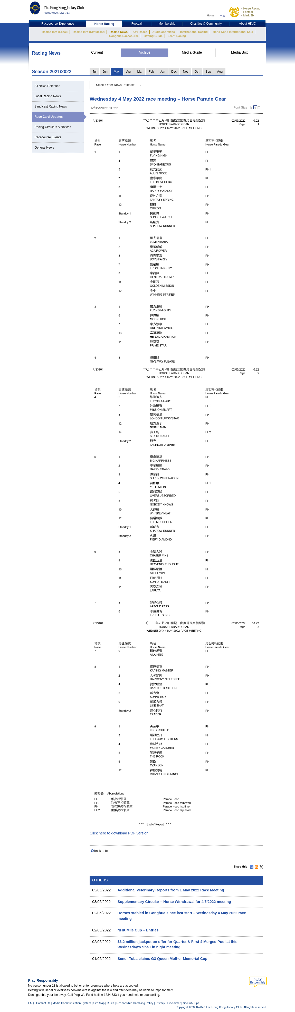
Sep (208, 71)
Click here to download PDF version (119, 833)
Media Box (239, 52)
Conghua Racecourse (124, 35)
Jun (105, 71)
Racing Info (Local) (55, 31)
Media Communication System (71, 1003)
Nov (185, 71)
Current (97, 52)
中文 (222, 15)
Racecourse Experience (57, 23)
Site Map (98, 1003)
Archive (144, 52)
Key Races (140, 31)
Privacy (160, 1003)
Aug (220, 71)
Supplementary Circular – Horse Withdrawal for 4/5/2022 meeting (174, 902)
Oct (197, 71)
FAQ (31, 1003)
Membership (166, 23)
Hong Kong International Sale (233, 31)
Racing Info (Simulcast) (88, 31)
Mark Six (248, 15)
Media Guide (192, 52)
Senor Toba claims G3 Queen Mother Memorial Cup (162, 959)
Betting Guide (153, 35)
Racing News (118, 31)
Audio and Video (164, 31)
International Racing (194, 31)
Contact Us (43, 1003)
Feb (151, 71)
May (117, 71)
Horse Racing (251, 8)
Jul (94, 71)
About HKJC (247, 23)
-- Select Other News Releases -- (117, 85)
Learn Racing (177, 35)
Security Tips (191, 1003)
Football (248, 11)
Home (211, 15)
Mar (139, 71)
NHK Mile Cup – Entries (138, 930)
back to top (101, 851)
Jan (162, 71)
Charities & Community (206, 23)
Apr (128, 71)
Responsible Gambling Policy (134, 1003)
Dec (174, 71)
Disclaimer (174, 1003)
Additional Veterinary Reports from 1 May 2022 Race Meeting (171, 890)
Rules (111, 1003)
